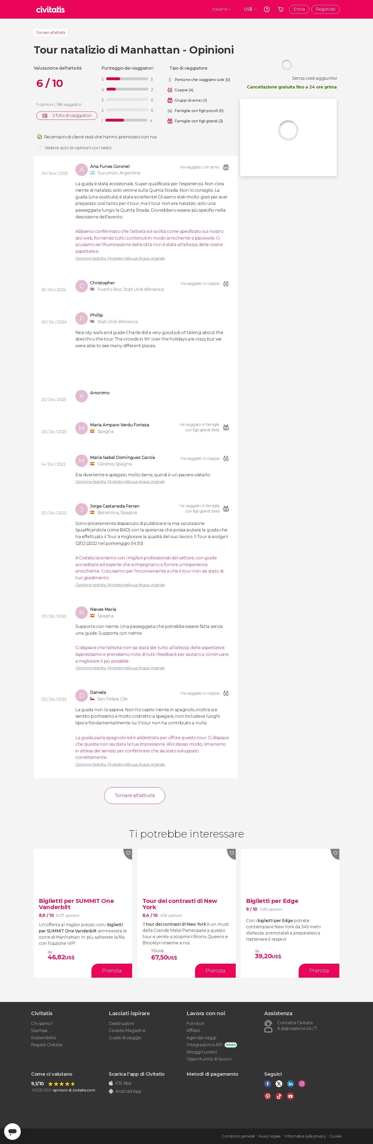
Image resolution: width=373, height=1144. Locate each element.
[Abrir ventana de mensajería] (12, 1131)
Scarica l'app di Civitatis (136, 1074)
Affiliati (193, 1030)
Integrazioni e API (205, 1044)
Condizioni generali (238, 1136)
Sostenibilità (43, 1037)
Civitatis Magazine (127, 1030)
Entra (299, 9)
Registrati (325, 9)
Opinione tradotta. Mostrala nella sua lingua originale (120, 258)
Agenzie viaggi (201, 1037)
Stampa (39, 1030)
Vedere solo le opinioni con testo (78, 147)
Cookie (335, 1136)
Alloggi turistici (202, 1052)
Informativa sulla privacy (305, 1136)
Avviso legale (270, 1136)
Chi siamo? (42, 1023)
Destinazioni (121, 1023)
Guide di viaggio (125, 1037)
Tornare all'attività (50, 32)
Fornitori (195, 1023)
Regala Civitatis (46, 1044)
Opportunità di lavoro (209, 1059)
